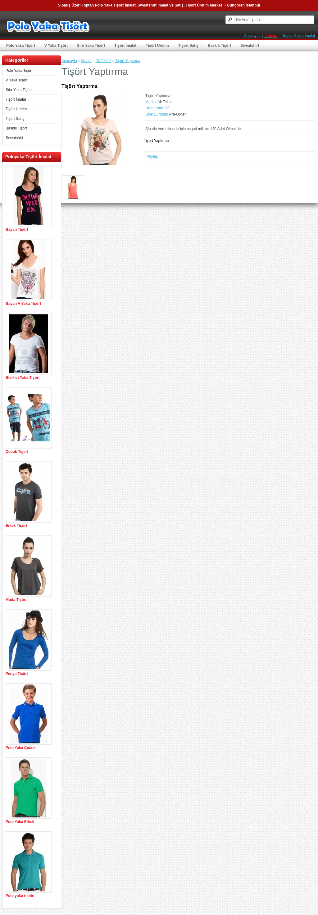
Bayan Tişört (17, 229)
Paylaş (152, 156)
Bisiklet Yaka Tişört (23, 377)
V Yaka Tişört (56, 45)
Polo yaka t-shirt (20, 896)
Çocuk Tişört (17, 451)
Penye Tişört (17, 674)
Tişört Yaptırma (127, 61)
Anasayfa (252, 35)
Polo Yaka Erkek (20, 822)
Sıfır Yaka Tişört (91, 45)
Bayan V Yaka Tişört (23, 303)
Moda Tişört (16, 600)
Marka (86, 61)
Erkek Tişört (16, 525)
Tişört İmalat (125, 45)
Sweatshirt (249, 45)
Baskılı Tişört (219, 45)
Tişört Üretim (157, 45)
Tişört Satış (188, 45)
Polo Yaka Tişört (20, 45)
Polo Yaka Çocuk (21, 748)
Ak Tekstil (103, 61)
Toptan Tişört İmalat (298, 35)
